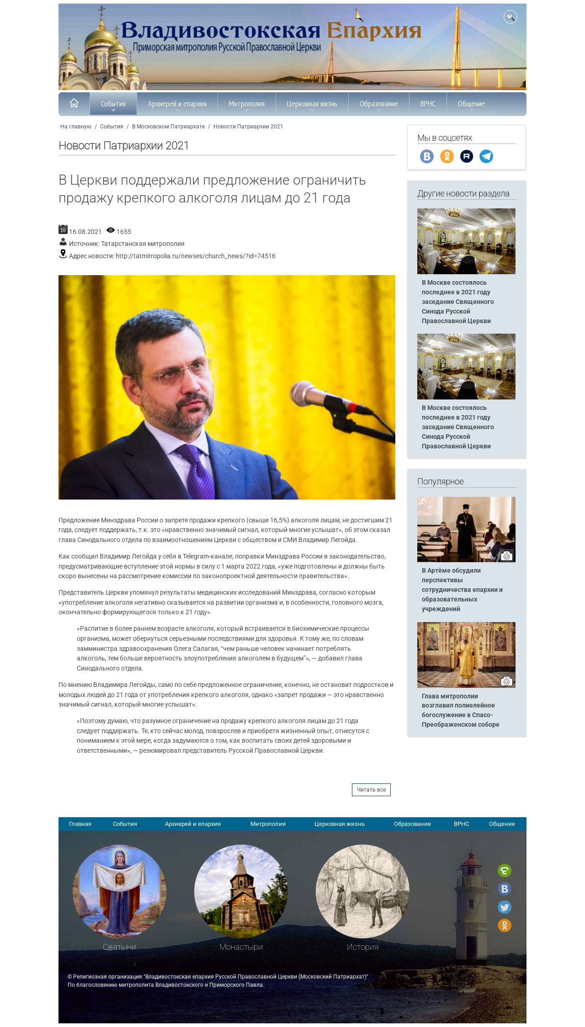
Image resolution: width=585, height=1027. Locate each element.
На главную (75, 126)
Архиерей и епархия (177, 106)
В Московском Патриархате (168, 126)
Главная (80, 823)
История (363, 947)
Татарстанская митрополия (143, 244)
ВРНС (428, 106)
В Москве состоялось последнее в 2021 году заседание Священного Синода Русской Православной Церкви (458, 302)
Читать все (371, 790)
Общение (471, 106)
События (113, 106)
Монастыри (241, 947)
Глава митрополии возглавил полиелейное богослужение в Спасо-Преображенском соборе (461, 710)
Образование (379, 106)
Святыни (119, 947)
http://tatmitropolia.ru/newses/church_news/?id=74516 (196, 256)
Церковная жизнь (312, 106)
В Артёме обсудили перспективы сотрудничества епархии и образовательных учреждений (462, 590)
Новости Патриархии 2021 (248, 126)
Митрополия (247, 106)
